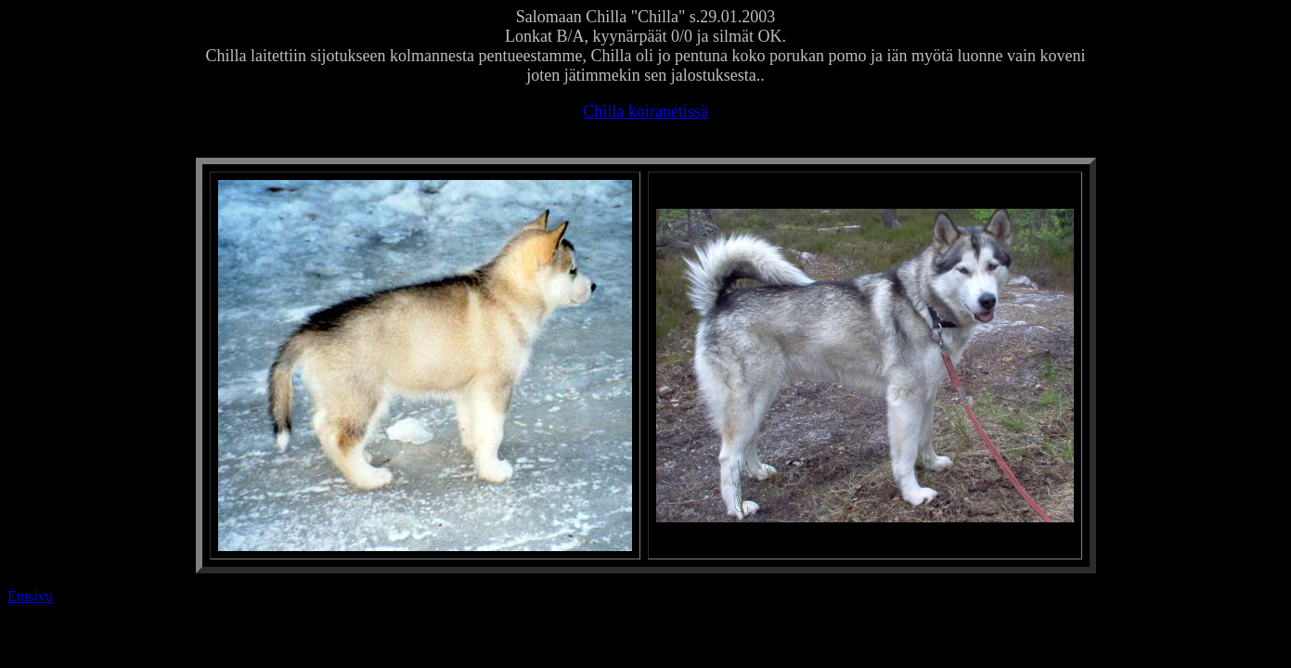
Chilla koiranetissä (645, 111)
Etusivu (30, 596)
